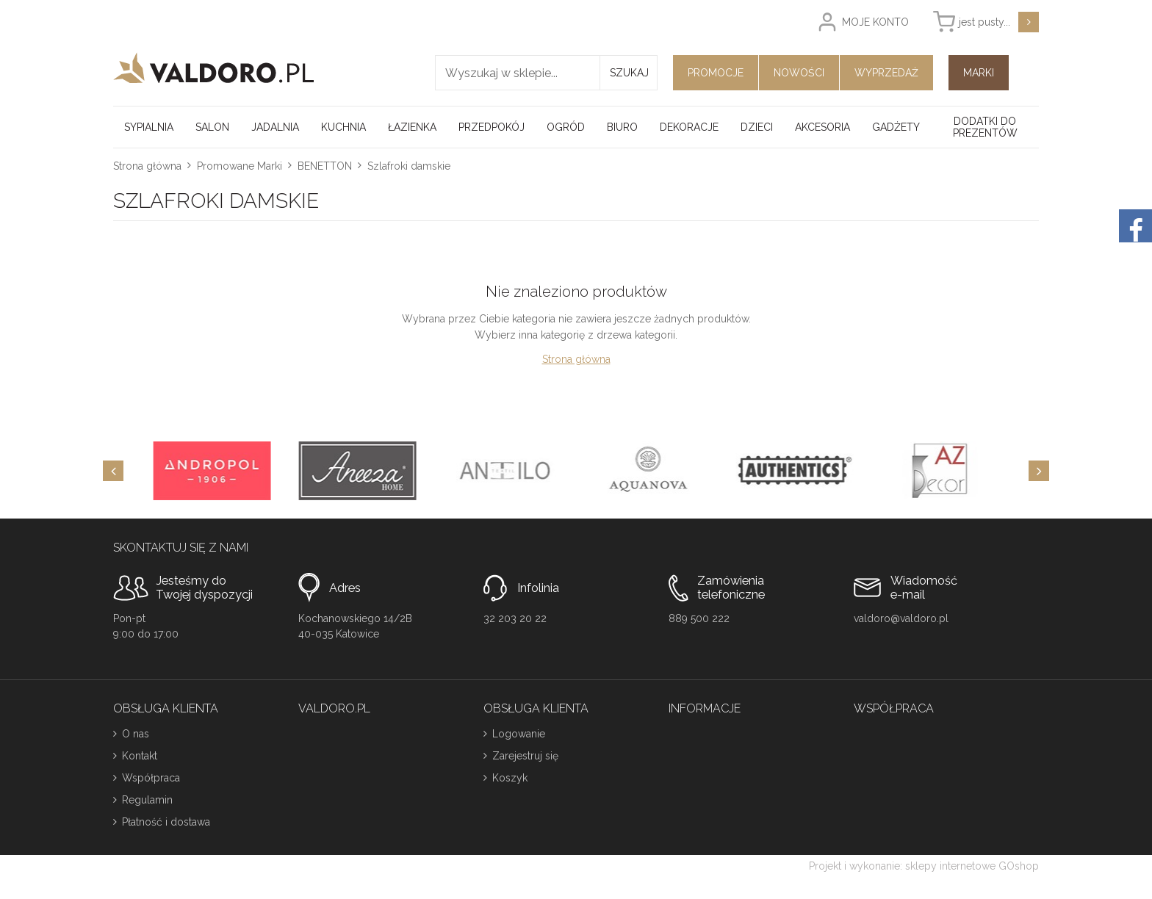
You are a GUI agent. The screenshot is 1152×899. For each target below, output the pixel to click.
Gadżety (896, 127)
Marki (978, 73)
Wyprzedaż (886, 73)
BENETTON (325, 166)
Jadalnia (275, 127)
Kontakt (139, 756)
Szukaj (629, 73)
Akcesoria (822, 127)
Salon (212, 127)
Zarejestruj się (525, 756)
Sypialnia (148, 127)
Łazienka (412, 127)
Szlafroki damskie (408, 166)
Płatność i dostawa (166, 822)
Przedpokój (491, 127)
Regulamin (147, 800)
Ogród (566, 127)
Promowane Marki (239, 166)
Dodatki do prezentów (985, 127)
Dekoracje (689, 127)
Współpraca (151, 778)
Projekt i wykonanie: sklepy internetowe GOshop (924, 866)
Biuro (622, 127)
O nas (135, 734)
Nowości (799, 73)
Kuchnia (343, 127)
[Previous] (113, 471)
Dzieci (757, 127)
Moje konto (875, 22)
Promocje (716, 73)
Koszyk (510, 778)
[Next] (1039, 471)
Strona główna (147, 166)
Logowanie (518, 734)
